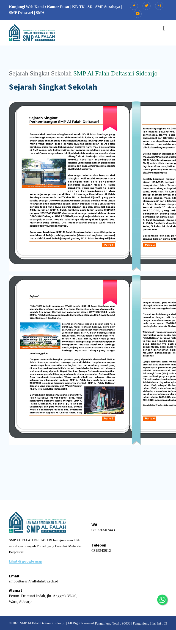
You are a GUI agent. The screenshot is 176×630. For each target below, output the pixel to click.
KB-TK (78, 7)
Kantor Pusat (58, 7)
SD (90, 7)
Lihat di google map (25, 561)
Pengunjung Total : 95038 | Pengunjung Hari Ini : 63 (131, 623)
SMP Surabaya (107, 7)
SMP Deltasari (21, 13)
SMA (40, 13)
